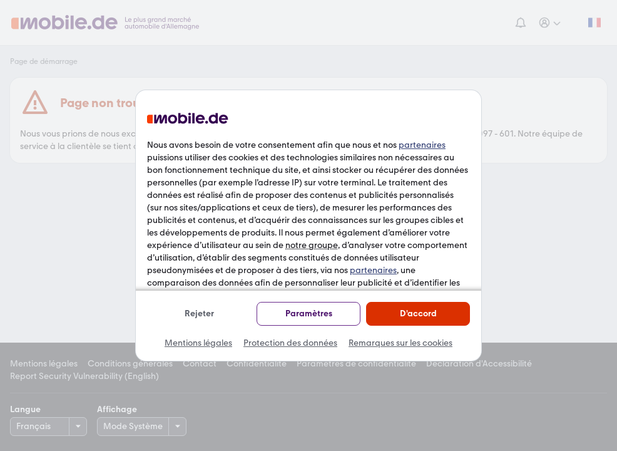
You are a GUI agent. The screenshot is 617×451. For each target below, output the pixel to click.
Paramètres (308, 313)
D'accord (418, 313)
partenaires (422, 145)
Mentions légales (198, 343)
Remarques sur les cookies (400, 343)
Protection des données (290, 343)
